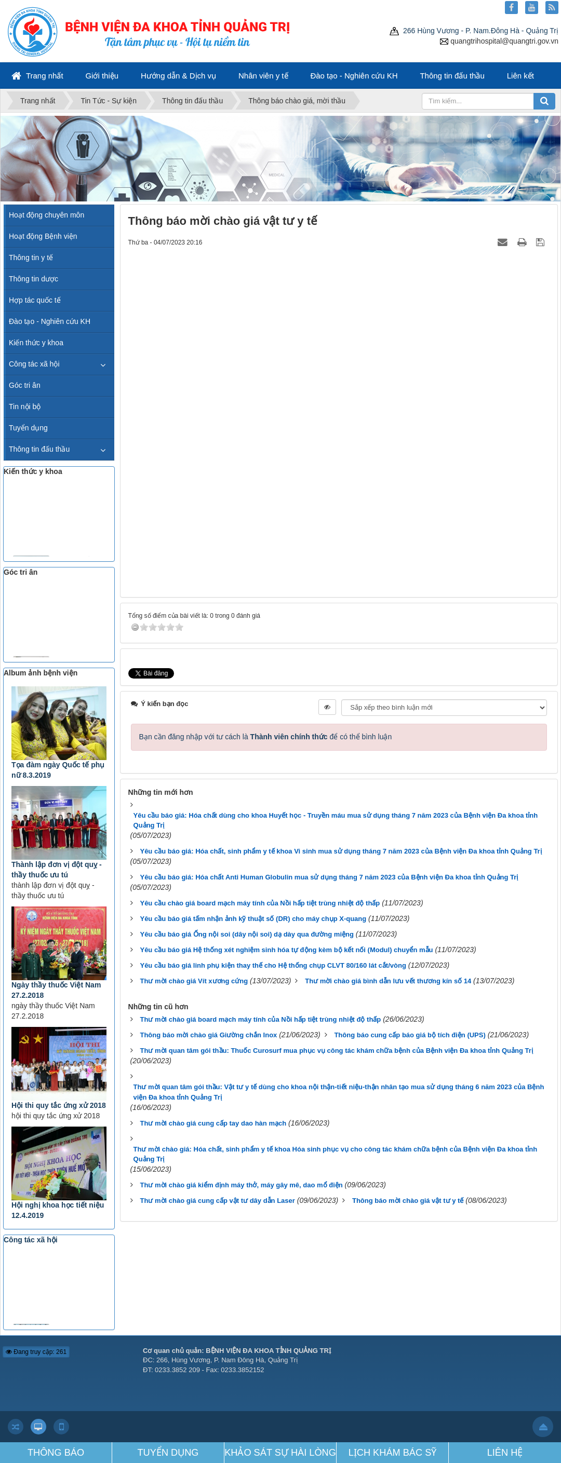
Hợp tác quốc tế (35, 300)
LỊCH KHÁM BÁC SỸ (393, 1452)
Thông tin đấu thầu (452, 75)
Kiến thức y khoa (36, 342)
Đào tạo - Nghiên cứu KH (353, 75)
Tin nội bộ (25, 406)
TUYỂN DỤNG (168, 1452)
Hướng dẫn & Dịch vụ (178, 75)
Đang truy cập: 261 (36, 1352)
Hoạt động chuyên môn (46, 215)
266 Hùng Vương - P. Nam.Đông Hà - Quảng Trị (474, 30)
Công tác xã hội (34, 364)
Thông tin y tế (31, 257)
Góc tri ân (25, 385)
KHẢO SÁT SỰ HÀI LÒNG (280, 1452)
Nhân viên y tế (263, 75)
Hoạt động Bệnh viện (43, 236)
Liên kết (520, 75)
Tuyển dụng (28, 428)
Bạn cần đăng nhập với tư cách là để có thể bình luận (265, 737)
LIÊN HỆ (505, 1452)
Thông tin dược (33, 279)
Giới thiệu (101, 75)
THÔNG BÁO (56, 1452)
